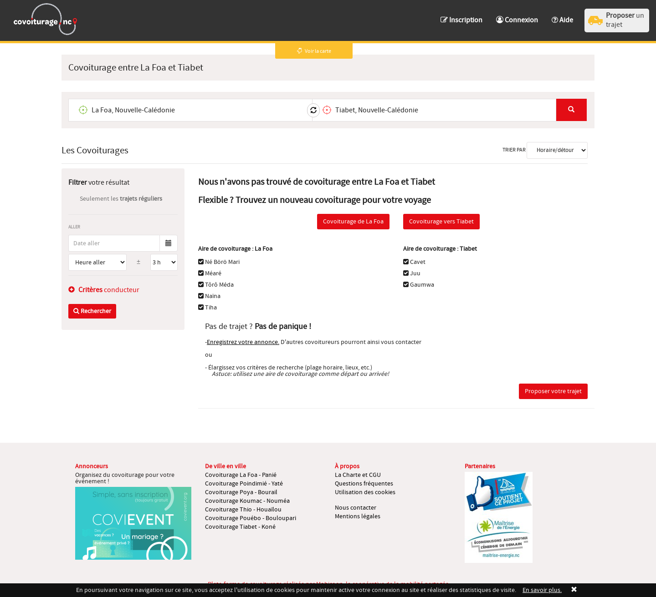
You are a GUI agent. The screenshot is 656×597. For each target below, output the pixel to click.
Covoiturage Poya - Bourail (241, 492)
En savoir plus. (542, 590)
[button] (562, 16)
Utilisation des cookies (365, 492)
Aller (74, 227)
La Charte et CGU (358, 475)
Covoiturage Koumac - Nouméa (247, 501)
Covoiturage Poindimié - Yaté (244, 484)
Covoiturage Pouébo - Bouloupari (250, 518)
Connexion (517, 20)
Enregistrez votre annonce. (243, 342)
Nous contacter (355, 508)
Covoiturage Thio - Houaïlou (243, 510)
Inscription (461, 20)
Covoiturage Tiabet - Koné (240, 527)
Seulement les (121, 199)
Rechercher (92, 311)
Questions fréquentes (364, 484)
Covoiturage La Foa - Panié (241, 475)
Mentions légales (357, 516)
